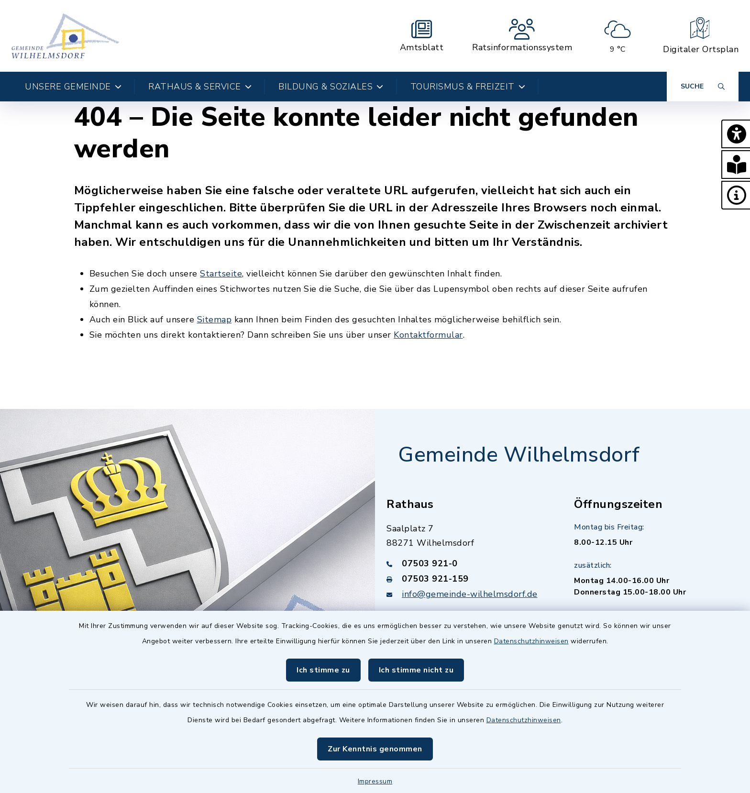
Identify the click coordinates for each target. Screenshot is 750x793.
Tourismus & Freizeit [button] (468, 86)
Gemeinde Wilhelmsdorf (519, 455)
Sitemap (214, 319)
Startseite (221, 273)
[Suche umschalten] (703, 86)
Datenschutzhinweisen (531, 641)
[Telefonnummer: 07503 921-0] (468, 563)
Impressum (375, 781)
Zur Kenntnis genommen (375, 749)
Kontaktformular (428, 335)
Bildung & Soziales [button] (331, 86)
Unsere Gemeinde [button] (73, 86)
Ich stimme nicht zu (416, 670)
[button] (735, 134)
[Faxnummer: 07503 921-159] (468, 578)
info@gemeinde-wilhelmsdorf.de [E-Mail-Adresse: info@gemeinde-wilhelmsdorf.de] (470, 594)
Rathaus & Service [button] (200, 86)
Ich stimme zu (323, 670)
